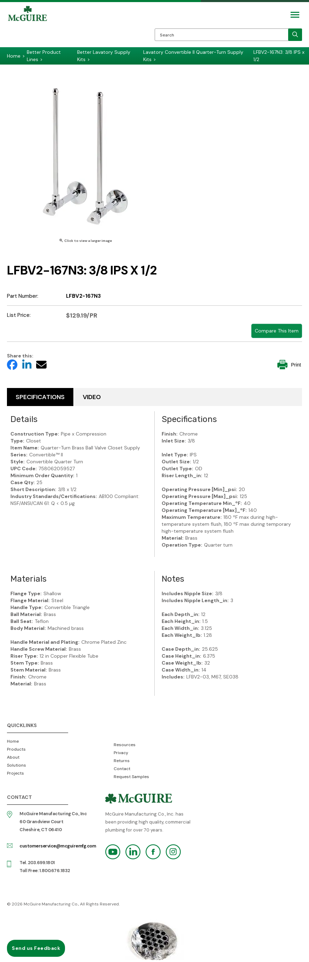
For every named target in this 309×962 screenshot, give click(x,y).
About (13, 757)
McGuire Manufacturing (27, 26)
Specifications (40, 397)
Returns (122, 760)
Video (92, 397)
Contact (122, 768)
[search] (295, 34)
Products (16, 749)
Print (289, 364)
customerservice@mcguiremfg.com (57, 846)
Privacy (121, 753)
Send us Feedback (36, 948)
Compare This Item (277, 331)
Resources (125, 745)
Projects (15, 773)
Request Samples (131, 776)
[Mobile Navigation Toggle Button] (295, 14)
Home (13, 741)
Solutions (16, 765)
